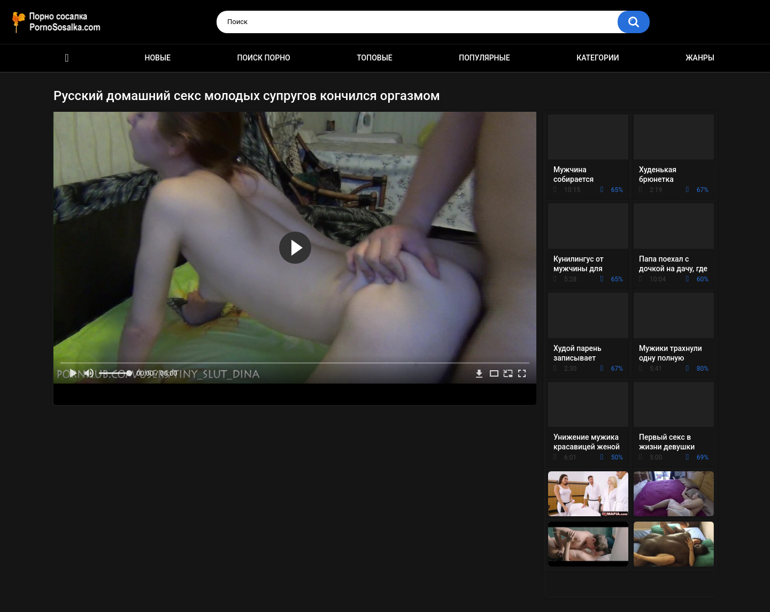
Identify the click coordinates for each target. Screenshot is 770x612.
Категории (597, 57)
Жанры (700, 57)
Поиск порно (263, 57)
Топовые (374, 57)
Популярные (484, 57)
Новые (158, 57)
